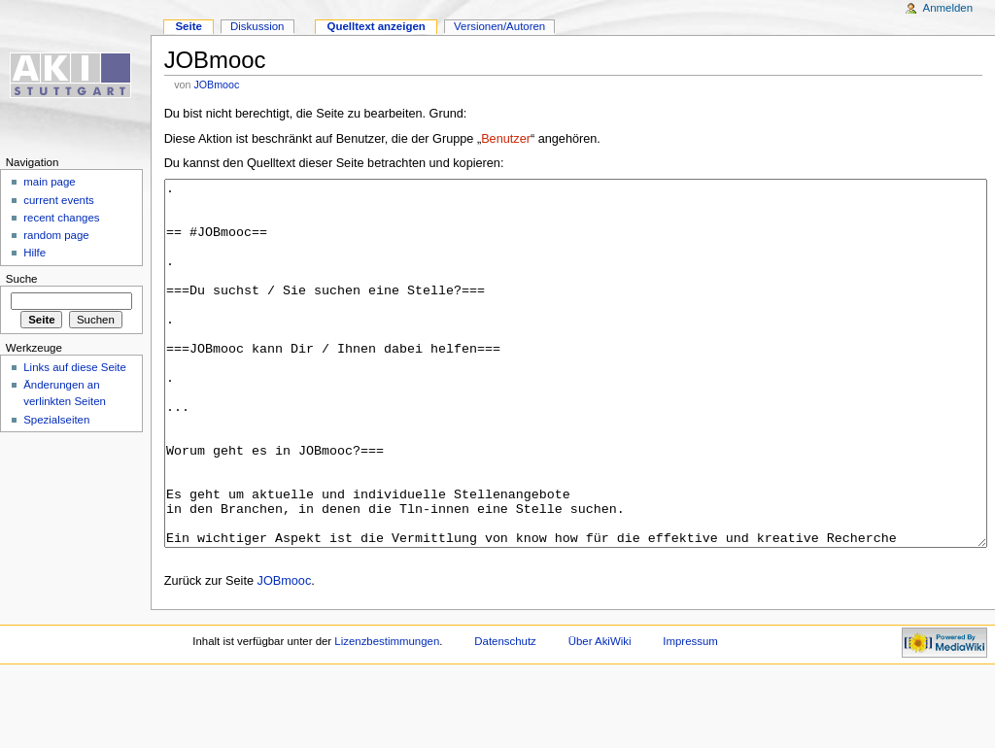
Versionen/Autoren (499, 26)
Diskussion (257, 26)
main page (49, 181)
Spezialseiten (56, 419)
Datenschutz (505, 714)
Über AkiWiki (600, 714)
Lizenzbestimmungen (386, 714)
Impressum (690, 714)
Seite (188, 26)
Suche (22, 279)
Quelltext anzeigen (376, 26)
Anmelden (948, 8)
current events (58, 200)
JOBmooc (216, 84)
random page (56, 235)
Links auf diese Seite (74, 367)
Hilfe (34, 252)
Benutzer (506, 139)
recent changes (61, 217)
